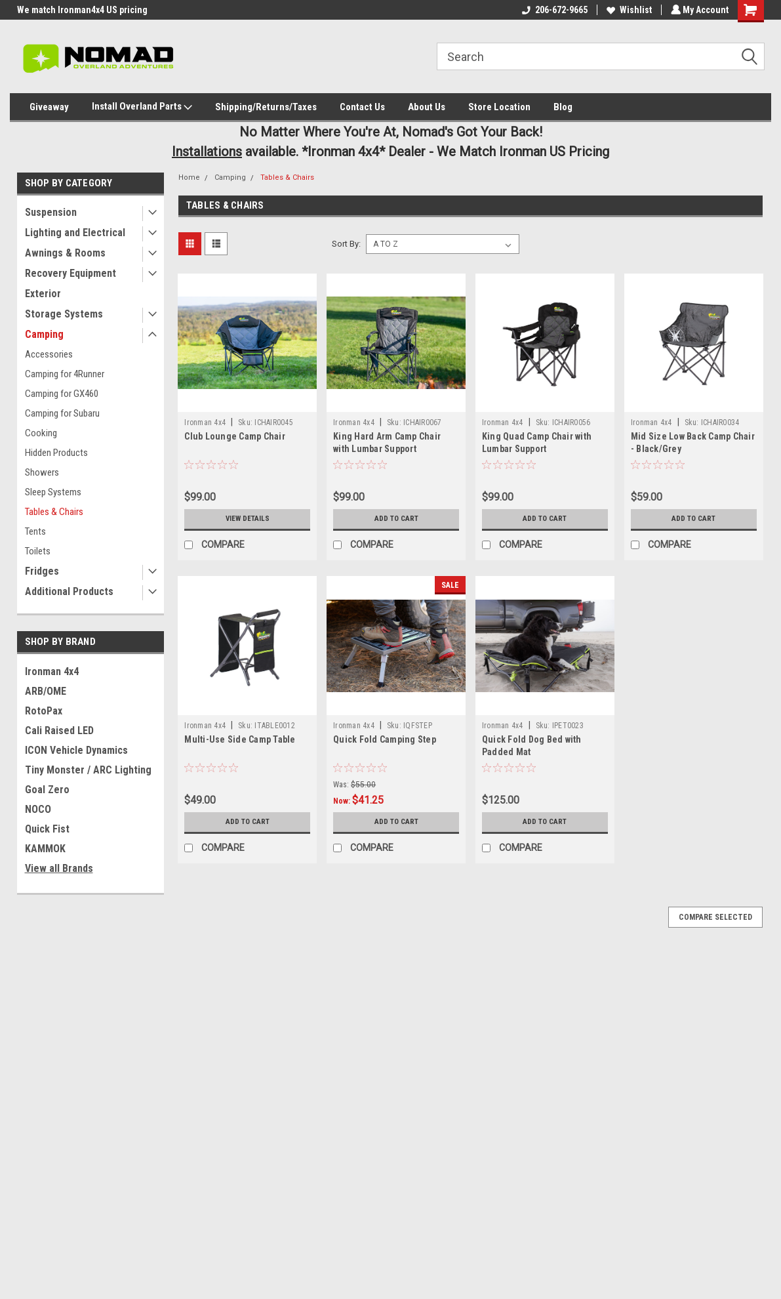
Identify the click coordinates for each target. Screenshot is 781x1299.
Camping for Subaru (62, 413)
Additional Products (69, 591)
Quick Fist (47, 829)
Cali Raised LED (59, 730)
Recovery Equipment (70, 273)
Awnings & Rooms (65, 253)
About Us (426, 107)
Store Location (499, 107)
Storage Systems (64, 314)
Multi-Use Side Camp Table (239, 739)
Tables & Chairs (54, 512)
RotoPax (43, 711)
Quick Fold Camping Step (384, 739)
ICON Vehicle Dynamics (76, 750)
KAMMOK (45, 848)
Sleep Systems (53, 492)
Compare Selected (715, 917)
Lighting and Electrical (75, 232)
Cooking (41, 433)
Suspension (51, 212)
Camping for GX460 (61, 394)
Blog (562, 107)
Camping (44, 334)
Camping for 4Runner (64, 374)
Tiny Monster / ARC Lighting (88, 770)
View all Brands (59, 868)
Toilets (37, 551)
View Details (247, 519)
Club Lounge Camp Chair (234, 436)
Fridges (42, 571)
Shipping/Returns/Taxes (266, 107)
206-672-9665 (553, 10)
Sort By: (346, 244)
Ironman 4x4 (52, 671)
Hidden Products (56, 453)
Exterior (43, 293)
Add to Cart (396, 519)
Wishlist (628, 10)
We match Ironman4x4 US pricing (82, 10)
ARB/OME (45, 691)
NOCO (38, 809)
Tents (35, 531)
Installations (207, 151)
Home (189, 177)
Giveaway (49, 107)
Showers (42, 472)
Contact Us (362, 107)
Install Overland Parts (142, 106)
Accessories (49, 354)
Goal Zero (47, 789)
